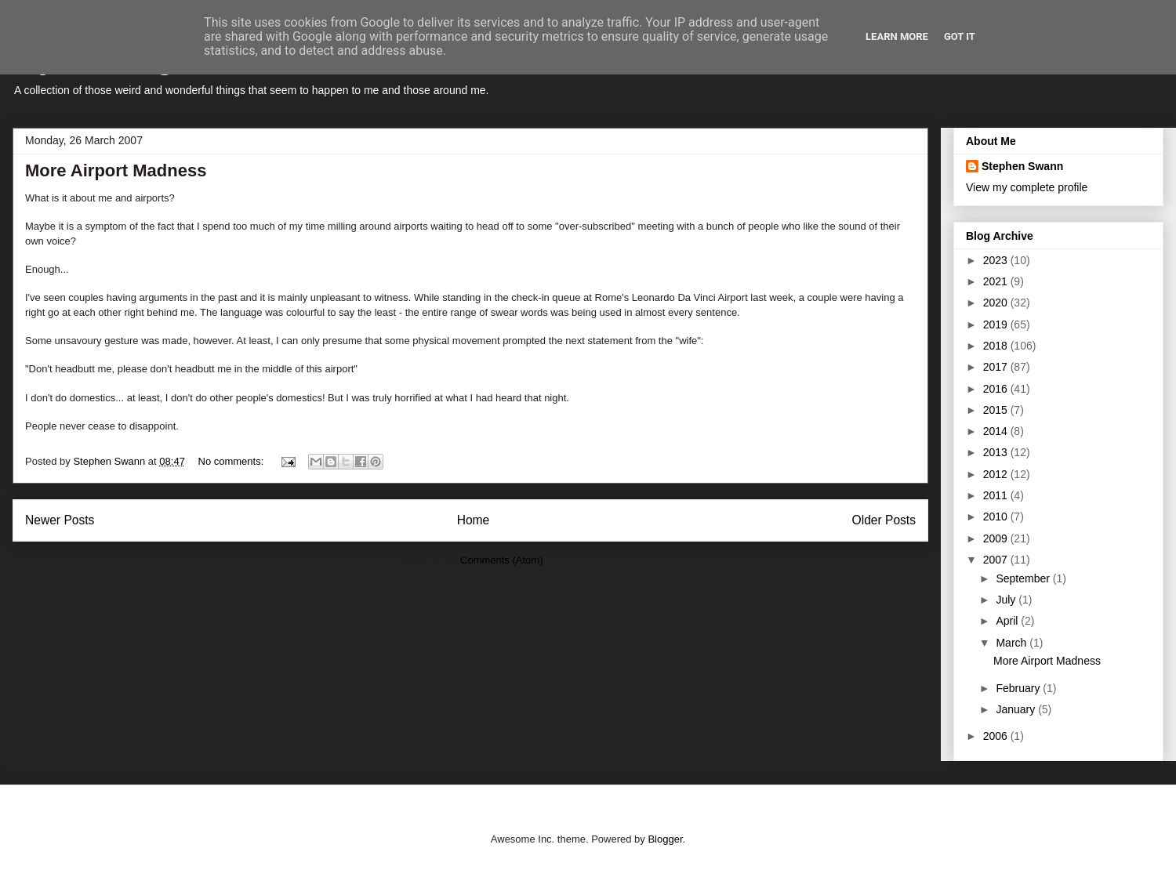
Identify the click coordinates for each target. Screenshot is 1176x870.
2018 (997, 345)
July (1007, 599)
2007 (997, 559)
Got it (959, 36)
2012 (997, 474)
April (1008, 620)
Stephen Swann (1022, 166)
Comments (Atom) (501, 560)
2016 (997, 388)
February (1019, 688)
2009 (997, 538)
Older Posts (884, 520)
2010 (997, 516)
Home (473, 520)
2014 (997, 431)
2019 (997, 324)
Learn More (897, 36)
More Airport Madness (115, 170)
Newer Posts (59, 520)
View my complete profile (1026, 187)
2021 (997, 281)
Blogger (665, 839)
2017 (997, 367)
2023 (997, 260)
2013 (997, 452)
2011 (997, 495)
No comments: (232, 461)
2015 (997, 410)
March (1012, 642)
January (1017, 709)
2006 (997, 736)
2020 (997, 302)
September (1024, 578)
